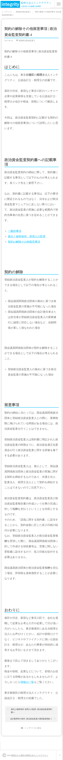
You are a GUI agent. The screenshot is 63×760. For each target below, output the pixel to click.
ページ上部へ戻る (59, 755)
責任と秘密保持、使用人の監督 (27, 236)
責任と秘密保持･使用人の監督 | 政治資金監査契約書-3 (31, 710)
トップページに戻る (33, 728)
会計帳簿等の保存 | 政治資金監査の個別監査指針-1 (31, 719)
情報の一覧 (27, 682)
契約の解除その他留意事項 (24, 241)
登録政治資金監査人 (27, 40)
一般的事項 (14, 231)
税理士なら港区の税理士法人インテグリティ (29, 755)
